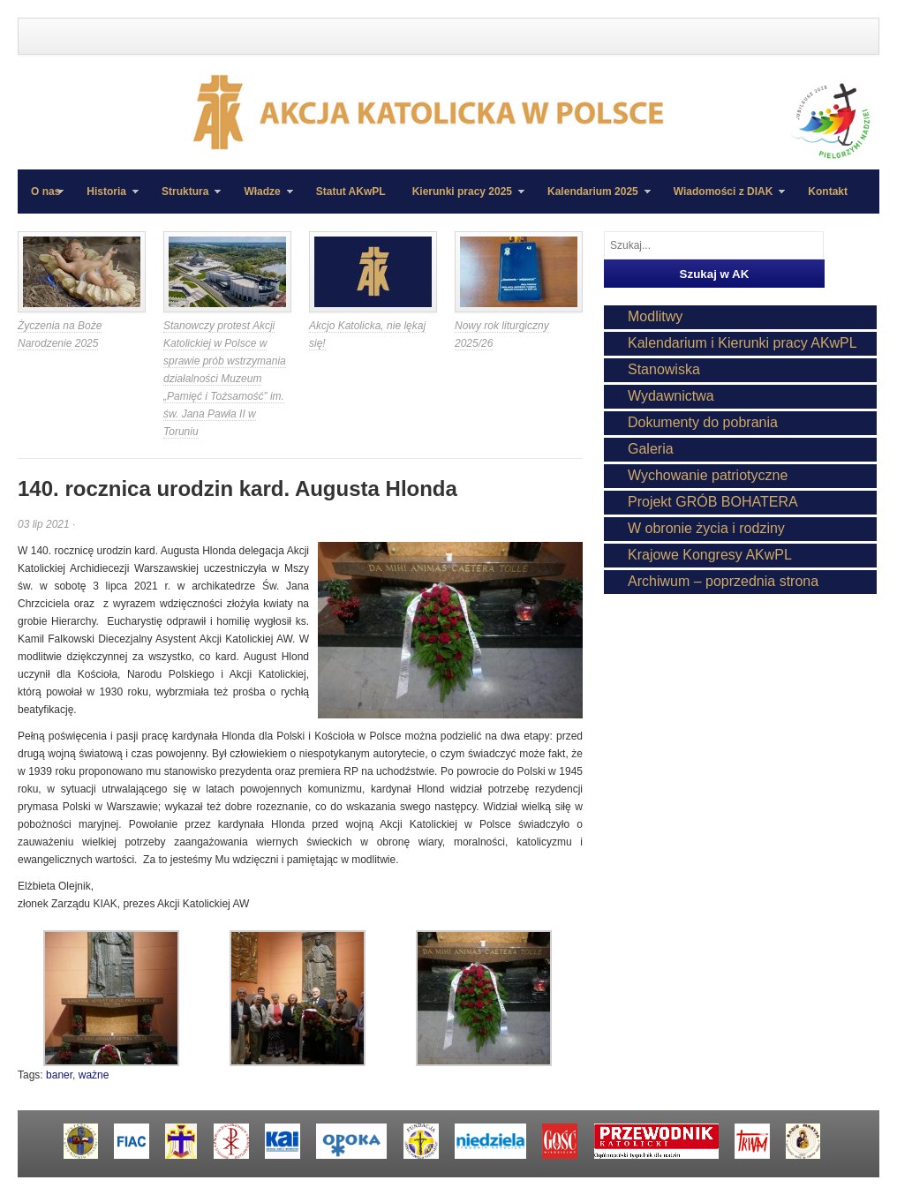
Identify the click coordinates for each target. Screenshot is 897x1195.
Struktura (184, 199)
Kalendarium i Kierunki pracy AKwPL (742, 342)
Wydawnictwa (671, 395)
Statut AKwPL (351, 191)
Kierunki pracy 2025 (461, 199)
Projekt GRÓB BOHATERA (713, 501)
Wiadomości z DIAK (723, 199)
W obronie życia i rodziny (706, 528)
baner (59, 1075)
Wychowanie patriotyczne (708, 475)
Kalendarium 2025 (592, 199)
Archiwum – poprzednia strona (723, 581)
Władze (261, 199)
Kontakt (828, 191)
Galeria (651, 448)
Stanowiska (664, 369)
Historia (106, 199)
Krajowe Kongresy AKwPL (710, 554)
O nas (45, 191)
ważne (94, 1075)
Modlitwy (655, 316)
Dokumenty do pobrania (703, 422)
